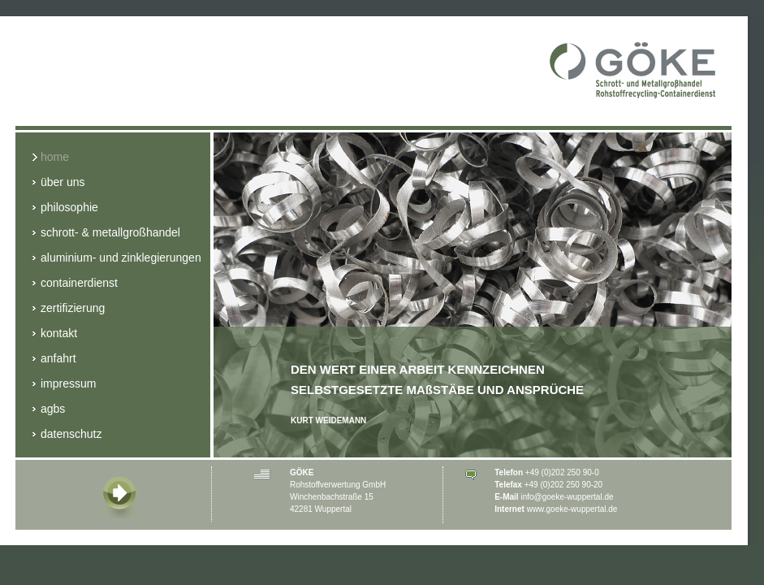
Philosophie (65, 208)
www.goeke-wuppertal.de (572, 509)
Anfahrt (54, 359)
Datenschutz (67, 435)
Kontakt (54, 334)
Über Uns (58, 183)
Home (50, 158)
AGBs (48, 410)
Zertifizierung (68, 309)
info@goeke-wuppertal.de (566, 496)
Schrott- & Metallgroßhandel (106, 233)
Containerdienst (75, 284)
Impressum (64, 384)
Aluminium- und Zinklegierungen (116, 258)
